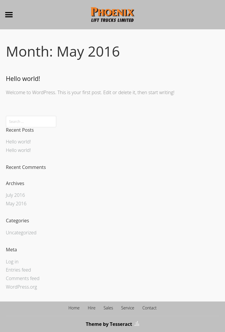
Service (127, 308)
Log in (12, 261)
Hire (91, 308)
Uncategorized (21, 232)
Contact (149, 308)
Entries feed (18, 270)
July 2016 (15, 195)
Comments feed (23, 278)
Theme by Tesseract (109, 324)
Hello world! (23, 78)
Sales (108, 308)
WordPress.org (21, 287)
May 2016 (16, 203)
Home (73, 308)
